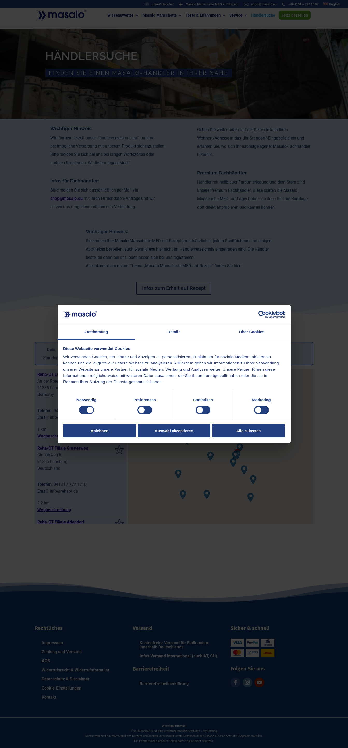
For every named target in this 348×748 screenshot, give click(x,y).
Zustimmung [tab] (96, 331)
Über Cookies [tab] (252, 331)
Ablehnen (99, 431)
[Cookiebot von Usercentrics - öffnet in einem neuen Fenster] (262, 314)
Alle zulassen (248, 431)
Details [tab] (174, 331)
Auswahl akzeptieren (174, 431)
